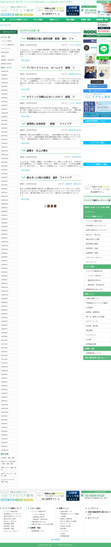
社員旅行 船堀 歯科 (8, 458)
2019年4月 (4, 272)
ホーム (3, 19)
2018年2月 (4, 325)
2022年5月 (4, 132)
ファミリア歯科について (18, 19)
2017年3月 (4, 355)
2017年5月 (4, 348)
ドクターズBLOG (6, 41)
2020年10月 (4, 204)
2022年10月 (4, 113)
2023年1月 (4, 109)
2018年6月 (4, 310)
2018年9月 (4, 298)
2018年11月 (4, 291)
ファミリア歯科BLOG (7, 45)
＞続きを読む (25, 60)
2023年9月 (4, 86)
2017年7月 (4, 340)
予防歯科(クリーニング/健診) (69, 514)
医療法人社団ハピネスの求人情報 (96, 207)
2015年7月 (4, 423)
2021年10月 (4, 158)
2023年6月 (4, 98)
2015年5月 (4, 431)
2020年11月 (4, 200)
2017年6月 (4, 344)
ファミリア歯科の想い (11, 511)
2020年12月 (4, 196)
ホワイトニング (6, 48)
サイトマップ (93, 518)
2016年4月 (4, 389)
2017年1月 (4, 363)
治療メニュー (54, 19)
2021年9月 (4, 162)
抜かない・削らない (10, 521)
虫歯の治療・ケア (66, 511)
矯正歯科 (63, 528)
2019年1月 (4, 283)
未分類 (3, 56)
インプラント (64, 531)
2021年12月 (4, 151)
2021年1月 (4, 192)
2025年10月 (4, 71)
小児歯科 (63, 516)
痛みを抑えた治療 (9, 519)
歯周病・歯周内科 (66, 519)
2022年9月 (4, 117)
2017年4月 (4, 351)
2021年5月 (4, 177)
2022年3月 (4, 139)
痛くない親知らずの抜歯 (68, 521)
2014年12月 (4, 450)
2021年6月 (4, 173)
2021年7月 (4, 170)
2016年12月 (4, 367)
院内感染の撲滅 (9, 523)
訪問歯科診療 (64, 536)
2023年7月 (4, 94)
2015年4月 (4, 435)
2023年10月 (4, 82)
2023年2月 (4, 105)
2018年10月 (4, 295)
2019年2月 (4, 279)
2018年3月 (4, 321)
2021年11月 (4, 154)
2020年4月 (4, 226)
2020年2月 (4, 234)
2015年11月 (4, 408)
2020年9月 (4, 207)
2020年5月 (4, 223)
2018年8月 (4, 302)
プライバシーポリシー (11, 531)
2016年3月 (4, 393)
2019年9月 (4, 253)
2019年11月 (4, 245)
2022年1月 (4, 147)
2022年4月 (4, 135)
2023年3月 (4, 101)
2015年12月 (4, 404)
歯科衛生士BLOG (6, 64)
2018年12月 (4, 287)
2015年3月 (4, 439)
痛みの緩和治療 (70, 19)
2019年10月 (4, 249)
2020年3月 (4, 230)
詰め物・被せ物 (65, 526)
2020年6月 (4, 219)
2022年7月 (4, 124)
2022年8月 (4, 120)
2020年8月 (4, 211)
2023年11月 (4, 79)
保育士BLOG (5, 52)
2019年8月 (4, 257)
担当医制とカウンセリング (12, 514)
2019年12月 (4, 242)
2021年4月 (4, 181)
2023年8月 (4, 90)
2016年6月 (4, 382)
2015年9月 (4, 416)
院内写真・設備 (9, 526)
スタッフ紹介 (37, 19)
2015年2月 (4, 442)
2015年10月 (4, 412)
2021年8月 (4, 166)
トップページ (89, 212)
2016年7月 (4, 378)
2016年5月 (4, 386)
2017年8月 (4, 336)
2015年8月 (4, 420)
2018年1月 (4, 329)
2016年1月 (4, 401)
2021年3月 (4, 185)
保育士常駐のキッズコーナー (13, 516)
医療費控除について (38, 531)
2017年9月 (4, 333)
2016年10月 (4, 370)
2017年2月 (4, 359)
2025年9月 (4, 75)
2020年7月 (4, 215)
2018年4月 (4, 317)
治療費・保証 (85, 19)
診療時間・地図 (102, 19)
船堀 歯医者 (55, 539)
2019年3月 (4, 276)
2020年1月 (4, 238)
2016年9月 (4, 374)
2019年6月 (4, 264)
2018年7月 (4, 306)
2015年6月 (4, 427)
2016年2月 (4, 397)
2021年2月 (4, 189)
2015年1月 (4, 446)
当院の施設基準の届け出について (96, 358)
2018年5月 (4, 314)
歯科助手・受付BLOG (7, 60)
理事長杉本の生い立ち (39, 522)
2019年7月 (4, 261)
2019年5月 (4, 268)
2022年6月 (4, 128)
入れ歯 (62, 533)
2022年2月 (4, 143)
